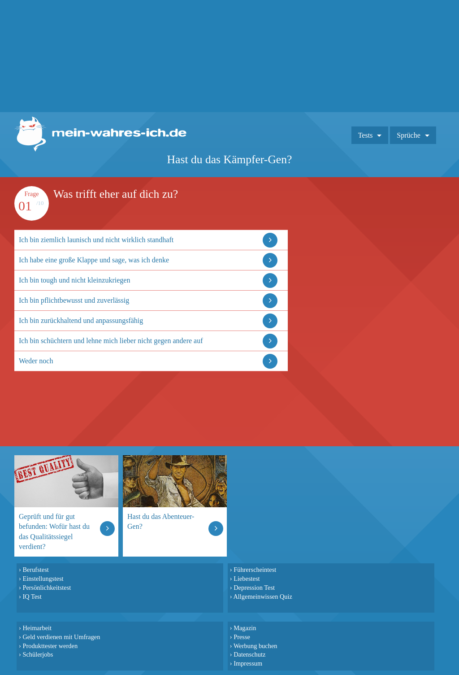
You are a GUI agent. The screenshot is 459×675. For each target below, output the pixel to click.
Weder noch (36, 361)
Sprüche (408, 135)
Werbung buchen (255, 645)
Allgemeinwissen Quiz (262, 596)
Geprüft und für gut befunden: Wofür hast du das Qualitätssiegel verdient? (54, 531)
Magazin (245, 627)
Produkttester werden (50, 645)
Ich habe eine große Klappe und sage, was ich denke (94, 260)
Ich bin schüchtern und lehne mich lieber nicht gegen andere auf (111, 340)
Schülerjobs (37, 654)
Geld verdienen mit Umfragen (61, 636)
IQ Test (31, 596)
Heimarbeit (37, 627)
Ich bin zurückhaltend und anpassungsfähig (81, 320)
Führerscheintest (255, 569)
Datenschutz (249, 654)
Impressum (248, 663)
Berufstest (35, 569)
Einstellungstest (42, 578)
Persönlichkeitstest (46, 587)
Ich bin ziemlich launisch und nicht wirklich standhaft (96, 240)
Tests (365, 135)
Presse (242, 636)
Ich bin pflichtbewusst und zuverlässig (74, 300)
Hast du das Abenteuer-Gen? (160, 521)
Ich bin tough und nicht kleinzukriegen (74, 280)
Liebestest (247, 578)
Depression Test (254, 587)
